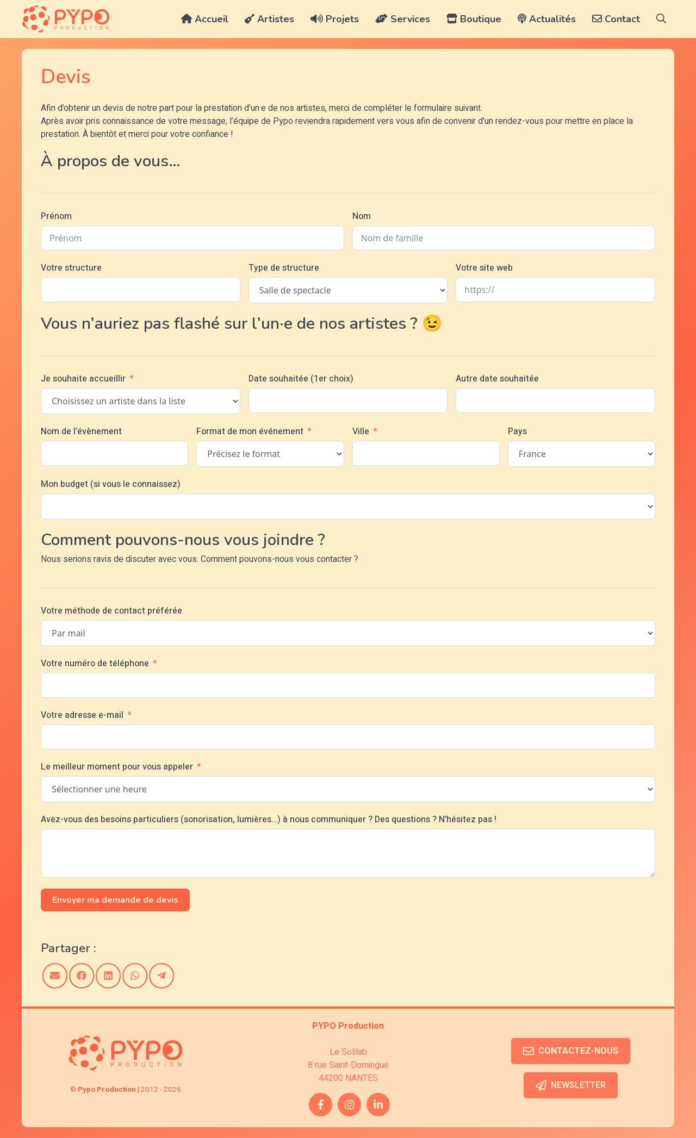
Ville (360, 431)
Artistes (269, 19)
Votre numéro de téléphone (95, 663)
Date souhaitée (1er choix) (300, 378)
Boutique (473, 19)
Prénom (56, 216)
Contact (616, 19)
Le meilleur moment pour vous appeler (117, 766)
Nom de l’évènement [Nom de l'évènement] (81, 431)
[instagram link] (349, 1104)
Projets (334, 19)
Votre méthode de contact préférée (111, 610)
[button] (661, 19)
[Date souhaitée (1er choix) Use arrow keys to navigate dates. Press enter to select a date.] (348, 400)
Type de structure (283, 267)
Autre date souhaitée (497, 378)
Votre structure (71, 267)
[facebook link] (320, 1104)
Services (402, 19)
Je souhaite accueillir (83, 378)
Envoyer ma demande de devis (115, 900)
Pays (517, 431)
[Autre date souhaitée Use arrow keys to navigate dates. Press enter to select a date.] (555, 400)
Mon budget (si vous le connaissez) (111, 484)
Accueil (204, 19)
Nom (361, 216)
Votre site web (484, 267)
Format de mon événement (249, 431)
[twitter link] (378, 1104)
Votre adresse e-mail (82, 715)
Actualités (547, 19)
